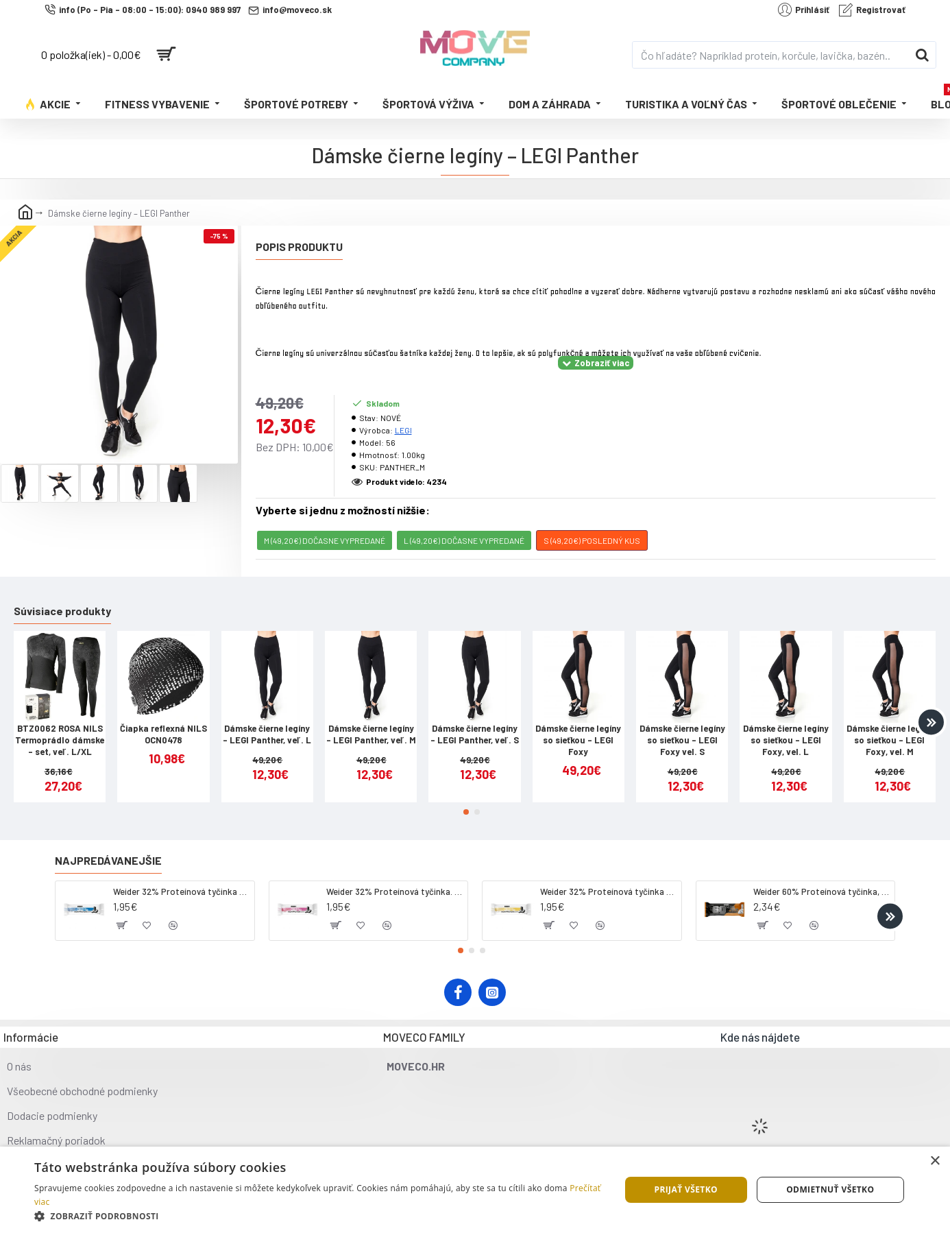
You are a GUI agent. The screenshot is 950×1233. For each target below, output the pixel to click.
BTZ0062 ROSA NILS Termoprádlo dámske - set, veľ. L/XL (59, 723)
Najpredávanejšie (108, 843)
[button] (931, 704)
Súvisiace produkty (62, 593)
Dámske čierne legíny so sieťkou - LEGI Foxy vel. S (682, 723)
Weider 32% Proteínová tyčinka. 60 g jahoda (394, 874)
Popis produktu (299, 246)
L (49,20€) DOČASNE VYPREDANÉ (464, 523)
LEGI (403, 413)
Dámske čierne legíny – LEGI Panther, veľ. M (371, 717)
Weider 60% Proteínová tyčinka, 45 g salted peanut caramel (821, 874)
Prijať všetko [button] (686, 1189)
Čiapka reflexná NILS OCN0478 (163, 717)
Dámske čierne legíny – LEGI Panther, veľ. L (267, 717)
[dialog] (475, 1190)
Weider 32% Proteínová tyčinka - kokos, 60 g (181, 874)
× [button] (934, 1161)
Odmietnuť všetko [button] (830, 1189)
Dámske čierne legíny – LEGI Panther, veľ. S (474, 717)
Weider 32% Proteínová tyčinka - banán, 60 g (608, 874)
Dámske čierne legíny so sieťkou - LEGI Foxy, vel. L (786, 723)
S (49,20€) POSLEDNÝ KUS (592, 523)
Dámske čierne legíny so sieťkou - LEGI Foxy (578, 723)
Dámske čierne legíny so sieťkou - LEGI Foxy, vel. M (889, 723)
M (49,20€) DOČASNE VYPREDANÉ (324, 523)
